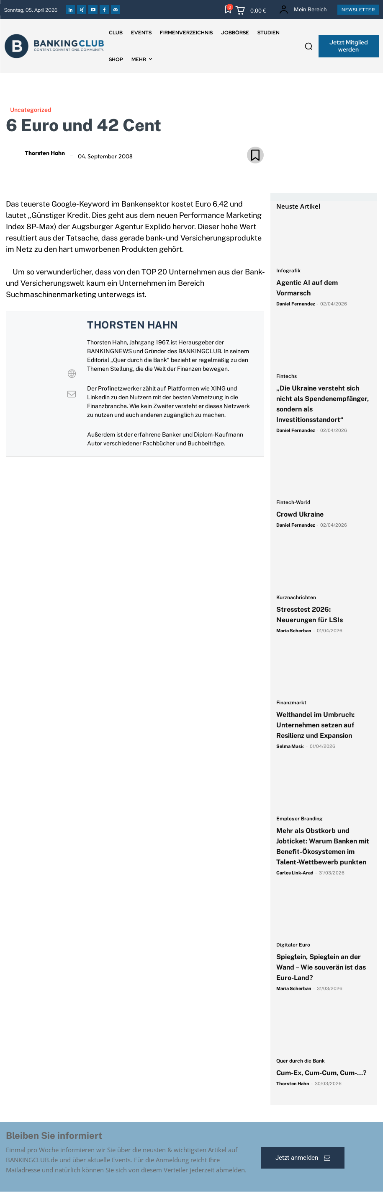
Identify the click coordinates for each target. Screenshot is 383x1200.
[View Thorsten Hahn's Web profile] (71, 374)
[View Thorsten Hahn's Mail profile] (71, 394)
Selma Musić (290, 746)
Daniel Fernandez (295, 303)
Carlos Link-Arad (295, 872)
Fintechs (286, 376)
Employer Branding (299, 819)
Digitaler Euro (293, 945)
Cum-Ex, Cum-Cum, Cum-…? (322, 1073)
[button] (308, 46)
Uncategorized (30, 110)
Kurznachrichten (296, 597)
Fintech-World (293, 502)
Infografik (288, 271)
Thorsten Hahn (45, 153)
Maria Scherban (293, 630)
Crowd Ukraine (300, 514)
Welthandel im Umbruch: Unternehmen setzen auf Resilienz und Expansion (315, 725)
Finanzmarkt (291, 703)
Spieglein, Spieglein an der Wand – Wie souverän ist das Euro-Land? (321, 967)
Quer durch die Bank (300, 1061)
